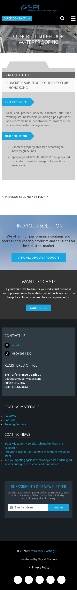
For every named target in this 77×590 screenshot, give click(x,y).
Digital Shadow (47, 559)
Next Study (38, 196)
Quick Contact (15, 18)
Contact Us (38, 307)
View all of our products (39, 257)
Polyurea (10, 416)
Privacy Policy (40, 567)
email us (17, 345)
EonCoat (10, 420)
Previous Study (15, 196)
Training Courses (15, 424)
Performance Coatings (41, 551)
